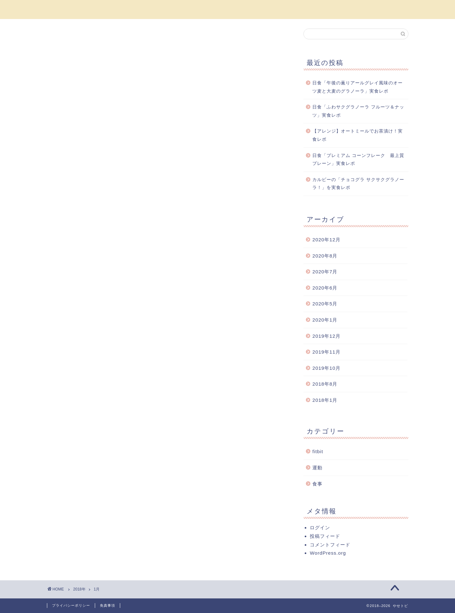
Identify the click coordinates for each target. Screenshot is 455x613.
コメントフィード (330, 544)
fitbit (317, 451)
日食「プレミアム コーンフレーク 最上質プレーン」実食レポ (358, 159)
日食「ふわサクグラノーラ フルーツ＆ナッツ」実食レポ (358, 111)
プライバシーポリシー (71, 605)
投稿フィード (325, 536)
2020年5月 (324, 303)
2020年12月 (326, 239)
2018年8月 (324, 384)
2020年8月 (324, 255)
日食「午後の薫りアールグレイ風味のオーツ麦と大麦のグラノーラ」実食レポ (357, 87)
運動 (317, 467)
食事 (317, 483)
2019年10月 (326, 368)
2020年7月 (324, 271)
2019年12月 (326, 336)
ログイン (320, 527)
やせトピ (227, 9)
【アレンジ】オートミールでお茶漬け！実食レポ (357, 135)
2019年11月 (326, 352)
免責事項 (107, 605)
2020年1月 (324, 320)
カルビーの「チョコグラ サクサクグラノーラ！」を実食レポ (358, 183)
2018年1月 (324, 400)
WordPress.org (328, 553)
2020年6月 (324, 287)
